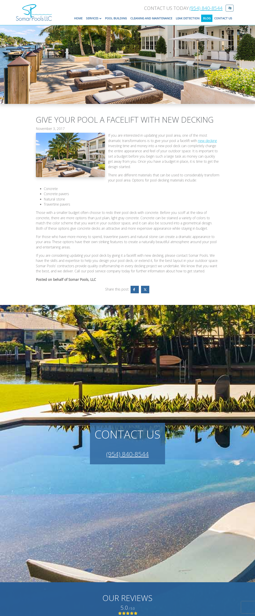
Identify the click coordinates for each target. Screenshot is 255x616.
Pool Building (116, 18)
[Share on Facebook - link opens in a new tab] (135, 289)
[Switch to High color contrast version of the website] (230, 8)
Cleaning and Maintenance (151, 18)
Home (78, 18)
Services (94, 18)
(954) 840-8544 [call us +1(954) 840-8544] (206, 8)
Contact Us (223, 18)
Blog (207, 18)
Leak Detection (187, 18)
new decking (207, 140)
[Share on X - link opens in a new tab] (145, 289)
